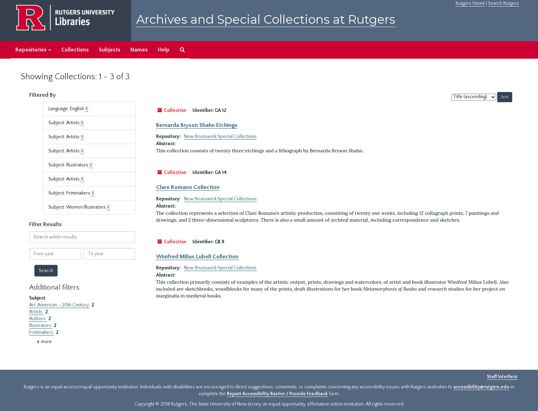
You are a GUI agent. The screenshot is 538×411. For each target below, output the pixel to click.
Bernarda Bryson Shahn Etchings (196, 125)
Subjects (109, 50)
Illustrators (40, 325)
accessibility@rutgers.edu (481, 387)
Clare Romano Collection (188, 187)
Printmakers (41, 332)
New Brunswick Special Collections (220, 136)
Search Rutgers (503, 3)
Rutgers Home (470, 3)
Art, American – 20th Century (59, 305)
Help (163, 50)
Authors (38, 318)
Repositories (33, 50)
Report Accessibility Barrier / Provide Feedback (277, 394)
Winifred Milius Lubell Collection (197, 257)
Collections (75, 50)
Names (139, 50)
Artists (36, 312)
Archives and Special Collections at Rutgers (265, 19)
